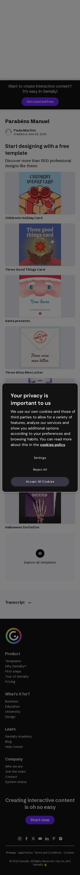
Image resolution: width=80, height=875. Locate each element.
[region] (40, 437)
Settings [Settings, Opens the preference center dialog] (40, 458)
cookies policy (52, 444)
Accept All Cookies (40, 481)
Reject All (40, 469)
